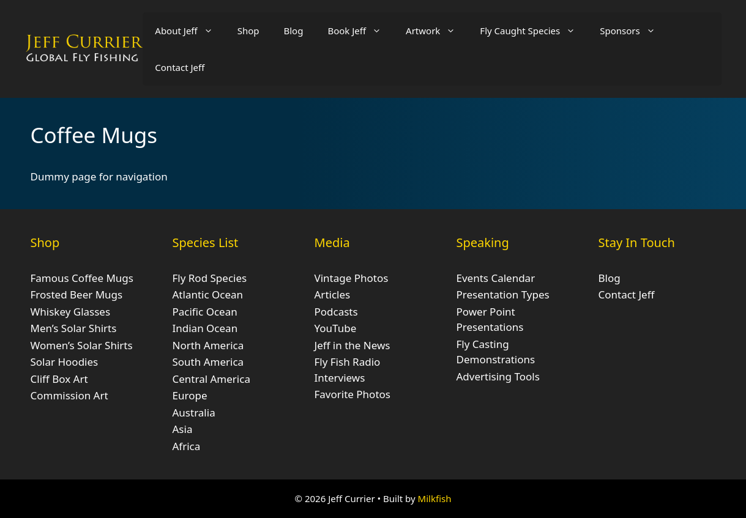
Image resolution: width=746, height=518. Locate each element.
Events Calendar (496, 278)
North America (208, 345)
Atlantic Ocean (208, 294)
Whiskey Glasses (71, 312)
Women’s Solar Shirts (82, 345)
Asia (183, 429)
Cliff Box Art (59, 379)
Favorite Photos (352, 394)
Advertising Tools (498, 376)
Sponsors (633, 30)
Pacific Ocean (205, 312)
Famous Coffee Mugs (82, 278)
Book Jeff (360, 30)
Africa (187, 446)
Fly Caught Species (533, 30)
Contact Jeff (179, 67)
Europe (190, 395)
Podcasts (336, 312)
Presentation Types (503, 294)
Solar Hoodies (65, 362)
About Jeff (190, 30)
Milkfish (435, 498)
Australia (194, 412)
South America (208, 362)
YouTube (336, 328)
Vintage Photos (352, 278)
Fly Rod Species (210, 278)
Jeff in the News (352, 345)
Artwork (437, 30)
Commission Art (69, 395)
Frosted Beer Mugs (77, 294)
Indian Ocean (205, 328)
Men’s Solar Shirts (74, 328)
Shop (248, 30)
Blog (293, 30)
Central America (211, 379)
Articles (333, 294)
